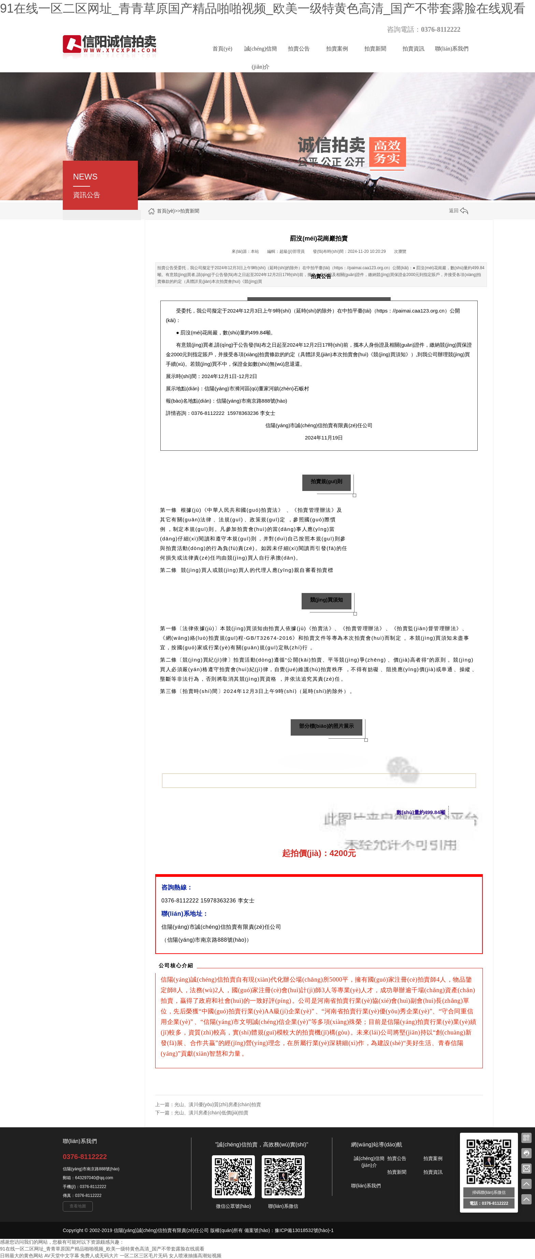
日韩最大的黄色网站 (21, 1255)
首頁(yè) (222, 49)
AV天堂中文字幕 (61, 1255)
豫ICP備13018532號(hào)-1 (304, 1230)
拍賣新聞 (375, 49)
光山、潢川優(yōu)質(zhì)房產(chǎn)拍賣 (217, 1104)
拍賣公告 (299, 49)
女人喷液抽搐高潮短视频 (195, 1255)
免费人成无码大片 (99, 1255)
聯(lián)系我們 (452, 49)
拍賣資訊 (413, 49)
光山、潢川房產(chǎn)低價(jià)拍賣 (211, 1112)
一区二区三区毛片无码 (144, 1255)
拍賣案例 (337, 49)
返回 (458, 210)
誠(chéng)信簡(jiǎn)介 (260, 52)
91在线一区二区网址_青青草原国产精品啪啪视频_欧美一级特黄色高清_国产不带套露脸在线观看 (262, 8)
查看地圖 (78, 1206)
